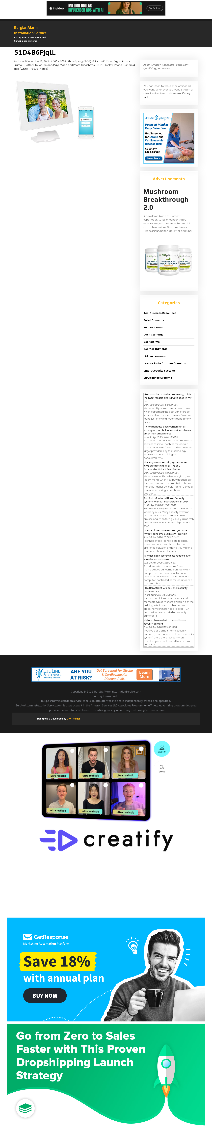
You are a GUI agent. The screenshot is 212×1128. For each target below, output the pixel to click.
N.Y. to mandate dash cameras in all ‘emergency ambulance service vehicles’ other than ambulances (167, 430)
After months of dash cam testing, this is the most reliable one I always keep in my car (167, 398)
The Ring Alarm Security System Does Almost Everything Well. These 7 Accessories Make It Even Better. (165, 466)
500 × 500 (59, 61)
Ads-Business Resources (159, 313)
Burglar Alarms (153, 327)
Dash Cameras (153, 334)
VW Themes (73, 718)
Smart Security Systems (159, 370)
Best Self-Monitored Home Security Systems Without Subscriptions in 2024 (166, 499)
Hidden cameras (154, 356)
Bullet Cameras (153, 320)
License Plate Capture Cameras (164, 363)
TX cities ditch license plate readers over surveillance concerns (167, 557)
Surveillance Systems (157, 378)
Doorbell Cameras (155, 349)
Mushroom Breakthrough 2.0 (165, 199)
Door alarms (151, 342)
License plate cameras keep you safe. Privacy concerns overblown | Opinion (165, 532)
